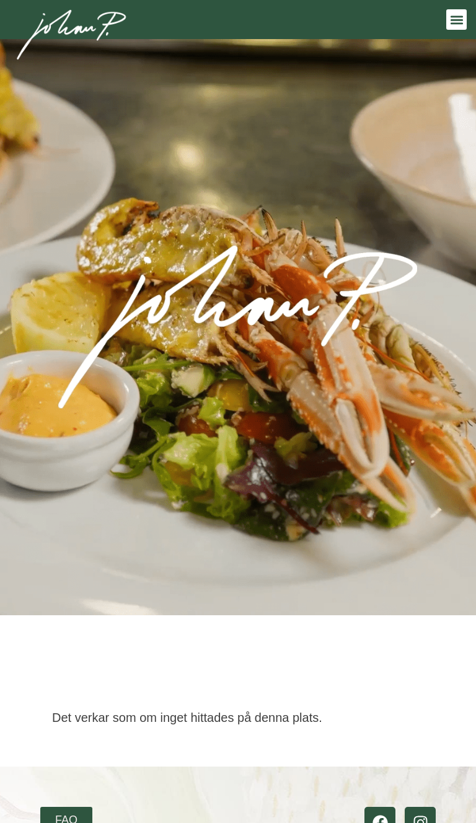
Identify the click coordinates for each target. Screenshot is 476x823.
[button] (456, 19)
